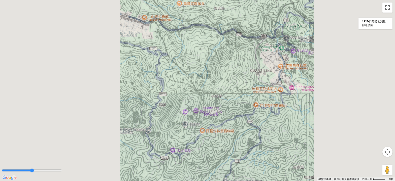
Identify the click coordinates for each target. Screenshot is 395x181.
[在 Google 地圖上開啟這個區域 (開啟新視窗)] (9, 177)
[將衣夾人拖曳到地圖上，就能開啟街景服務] (387, 170)
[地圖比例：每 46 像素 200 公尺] (374, 179)
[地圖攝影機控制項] (387, 152)
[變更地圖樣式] (375, 23)
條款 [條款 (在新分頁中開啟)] (390, 179)
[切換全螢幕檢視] (387, 8)
